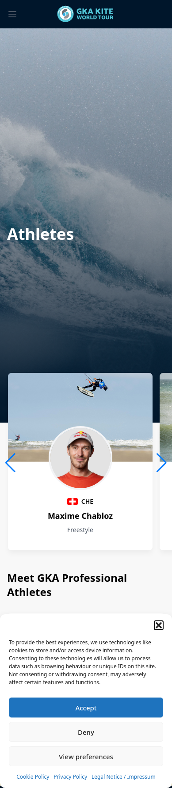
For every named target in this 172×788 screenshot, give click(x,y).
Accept (85, 707)
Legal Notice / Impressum (124, 776)
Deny (86, 732)
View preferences (86, 756)
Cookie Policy (32, 776)
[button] (158, 625)
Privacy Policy (70, 776)
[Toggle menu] (12, 14)
